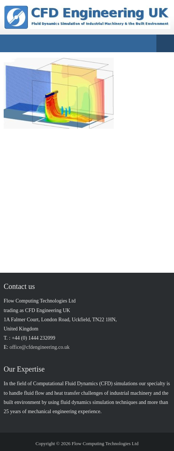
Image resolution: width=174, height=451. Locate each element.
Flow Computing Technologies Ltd (105, 443)
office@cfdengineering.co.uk (39, 347)
